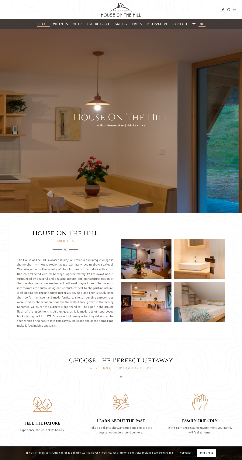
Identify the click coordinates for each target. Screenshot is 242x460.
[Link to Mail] (234, 10)
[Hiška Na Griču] (121, 9)
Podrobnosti (186, 452)
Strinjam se (206, 452)
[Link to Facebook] (223, 10)
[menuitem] (43, 24)
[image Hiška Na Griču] (147, 260)
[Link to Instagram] (228, 10)
